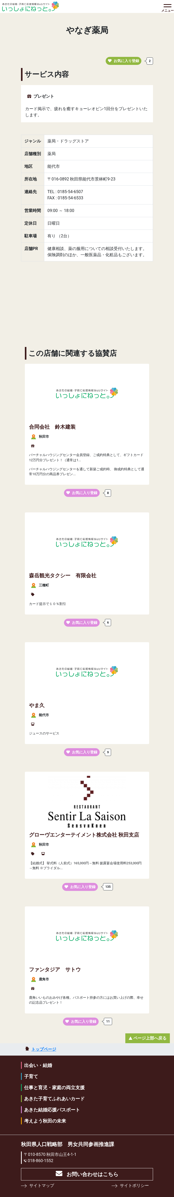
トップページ (43, 1049)
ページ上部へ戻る (149, 1038)
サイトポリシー (134, 1185)
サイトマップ (41, 1185)
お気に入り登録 (123, 61)
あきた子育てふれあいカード (54, 1098)
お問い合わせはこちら (92, 1174)
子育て (31, 1076)
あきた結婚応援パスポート (52, 1109)
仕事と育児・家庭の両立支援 (54, 1087)
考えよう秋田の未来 (45, 1121)
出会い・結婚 (38, 1065)
